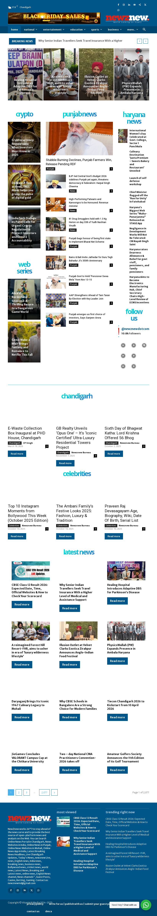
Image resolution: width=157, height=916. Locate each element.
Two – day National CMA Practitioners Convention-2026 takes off (77, 757)
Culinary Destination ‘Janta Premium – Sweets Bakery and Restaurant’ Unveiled (139, 161)
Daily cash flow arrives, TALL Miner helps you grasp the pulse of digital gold (22, 190)
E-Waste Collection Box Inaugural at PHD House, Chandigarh (26, 433)
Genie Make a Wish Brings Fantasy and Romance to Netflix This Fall (22, 347)
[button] (144, 29)
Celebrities (14, 525)
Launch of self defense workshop (137, 181)
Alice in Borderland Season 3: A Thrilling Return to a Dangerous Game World (22, 303)
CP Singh (28, 442)
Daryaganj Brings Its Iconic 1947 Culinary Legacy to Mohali (30, 705)
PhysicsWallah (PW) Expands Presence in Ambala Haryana (121, 648)
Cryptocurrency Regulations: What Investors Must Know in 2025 (23, 147)
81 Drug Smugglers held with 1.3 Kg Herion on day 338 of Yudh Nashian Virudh (88, 222)
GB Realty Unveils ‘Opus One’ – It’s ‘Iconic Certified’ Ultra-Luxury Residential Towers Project (76, 438)
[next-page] (54, 792)
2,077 (44, 792)
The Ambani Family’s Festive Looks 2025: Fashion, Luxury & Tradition (74, 513)
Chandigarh (14, 443)
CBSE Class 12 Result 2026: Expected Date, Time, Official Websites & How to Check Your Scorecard (30, 590)
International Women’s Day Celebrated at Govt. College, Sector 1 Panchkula (138, 138)
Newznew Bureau (81, 452)
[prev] (139, 41)
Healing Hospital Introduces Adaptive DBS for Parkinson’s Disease (124, 588)
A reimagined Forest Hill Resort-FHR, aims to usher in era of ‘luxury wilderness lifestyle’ (30, 650)
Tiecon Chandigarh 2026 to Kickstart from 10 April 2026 (125, 705)
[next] (145, 41)
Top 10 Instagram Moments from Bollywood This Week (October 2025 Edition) (28, 513)
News (72, 191)
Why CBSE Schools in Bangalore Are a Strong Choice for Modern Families (78, 705)
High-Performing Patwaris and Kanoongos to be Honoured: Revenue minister (88, 202)
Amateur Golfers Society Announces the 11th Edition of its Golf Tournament (125, 757)
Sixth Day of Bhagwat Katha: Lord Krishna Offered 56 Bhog (123, 433)
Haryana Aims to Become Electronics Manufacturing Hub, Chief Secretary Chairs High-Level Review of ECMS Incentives (139, 290)
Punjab (50, 168)
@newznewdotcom (135, 329)
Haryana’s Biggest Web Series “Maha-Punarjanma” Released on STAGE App (138, 215)
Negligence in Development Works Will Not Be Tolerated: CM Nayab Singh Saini (139, 236)
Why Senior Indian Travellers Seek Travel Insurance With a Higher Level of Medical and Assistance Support (75, 592)
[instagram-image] (123, 345)
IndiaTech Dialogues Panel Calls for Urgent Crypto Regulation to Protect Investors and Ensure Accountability (24, 229)
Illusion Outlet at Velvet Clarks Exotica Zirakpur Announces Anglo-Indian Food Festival (76, 650)
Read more (17, 453)
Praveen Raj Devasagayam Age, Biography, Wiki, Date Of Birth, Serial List (123, 513)
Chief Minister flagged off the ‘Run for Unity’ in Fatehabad (138, 197)
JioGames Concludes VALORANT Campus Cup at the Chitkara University (30, 757)
